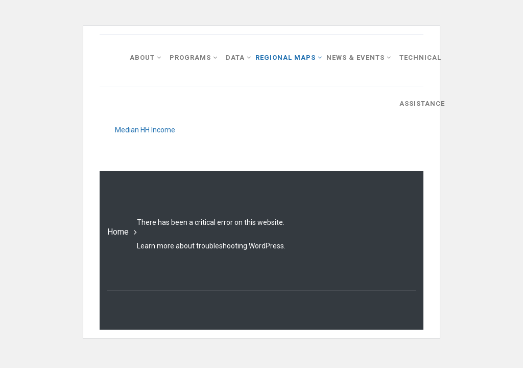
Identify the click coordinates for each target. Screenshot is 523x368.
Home (118, 232)
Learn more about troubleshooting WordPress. (211, 246)
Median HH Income (145, 130)
